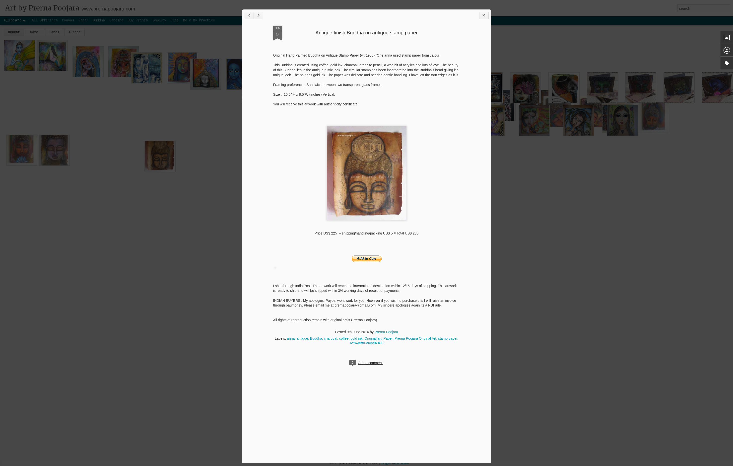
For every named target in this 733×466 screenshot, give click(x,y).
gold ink (356, 338)
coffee (344, 338)
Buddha (316, 338)
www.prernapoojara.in (366, 342)
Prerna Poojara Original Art (415, 338)
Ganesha (116, 20)
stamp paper (447, 338)
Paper (388, 338)
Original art (372, 338)
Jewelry (159, 20)
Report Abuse (400, 463)
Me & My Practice (199, 20)
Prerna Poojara (386, 332)
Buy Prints (138, 20)
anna (291, 338)
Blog (175, 20)
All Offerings (45, 20)
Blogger (386, 463)
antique (302, 338)
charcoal (330, 338)
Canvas (68, 20)
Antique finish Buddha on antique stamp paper (366, 32)
